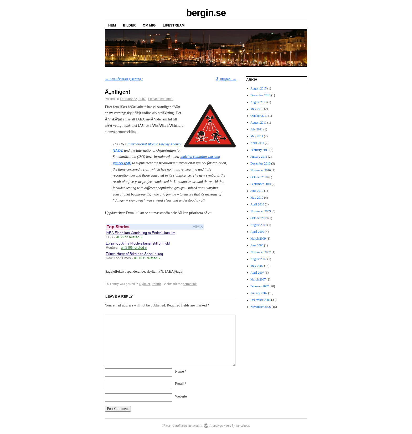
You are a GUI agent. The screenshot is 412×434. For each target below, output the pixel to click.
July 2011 (256, 129)
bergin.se (206, 12)
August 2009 (258, 225)
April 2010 (257, 204)
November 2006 (260, 307)
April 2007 (257, 272)
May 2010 (256, 197)
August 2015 (258, 88)
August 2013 (258, 102)
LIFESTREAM (173, 25)
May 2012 (256, 109)
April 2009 (257, 232)
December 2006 (260, 300)
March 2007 (258, 279)
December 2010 (260, 163)
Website (181, 396)
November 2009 (260, 211)
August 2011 (258, 122)
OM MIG (149, 25)
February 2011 (259, 150)
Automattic (195, 425)
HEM (112, 25)
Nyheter (144, 284)
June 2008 (256, 245)
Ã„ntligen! (226, 79)
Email (181, 384)
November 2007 (260, 252)
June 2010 (256, 191)
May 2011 (256, 136)
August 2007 (258, 259)
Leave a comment (160, 99)
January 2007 (258, 293)
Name (181, 371)
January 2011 (258, 156)
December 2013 (260, 95)
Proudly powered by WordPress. (229, 425)
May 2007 (256, 266)
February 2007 (259, 286)
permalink (190, 284)
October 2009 (259, 218)
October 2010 (259, 177)
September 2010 (260, 184)
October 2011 (258, 116)
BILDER (129, 25)
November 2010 (260, 170)
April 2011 (257, 143)
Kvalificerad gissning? (124, 79)
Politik (156, 284)
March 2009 (258, 238)
